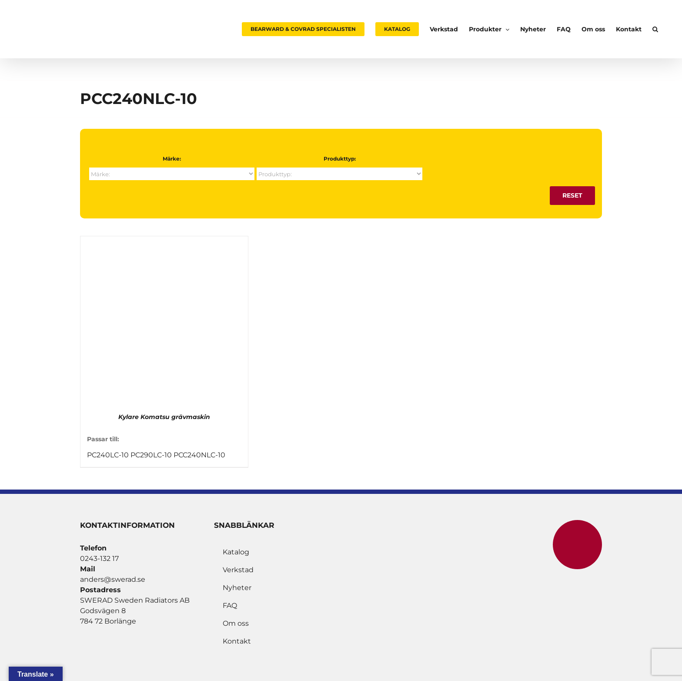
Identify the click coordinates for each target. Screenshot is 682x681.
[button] (655, 29)
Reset (572, 195)
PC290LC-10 (151, 455)
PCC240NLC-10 (199, 455)
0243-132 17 (99, 558)
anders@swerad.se (112, 579)
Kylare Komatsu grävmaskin (164, 417)
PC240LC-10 (108, 455)
